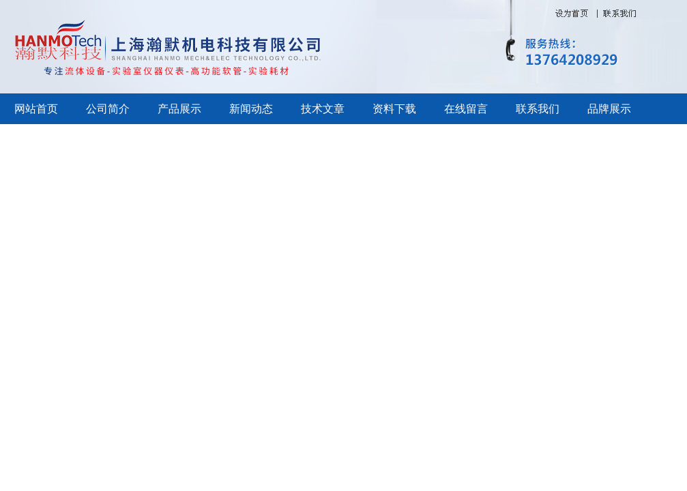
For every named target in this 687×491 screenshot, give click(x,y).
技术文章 (323, 109)
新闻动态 (251, 109)
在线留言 (466, 109)
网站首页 (36, 109)
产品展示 (179, 109)
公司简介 (108, 109)
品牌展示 (609, 109)
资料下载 (394, 109)
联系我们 (537, 109)
